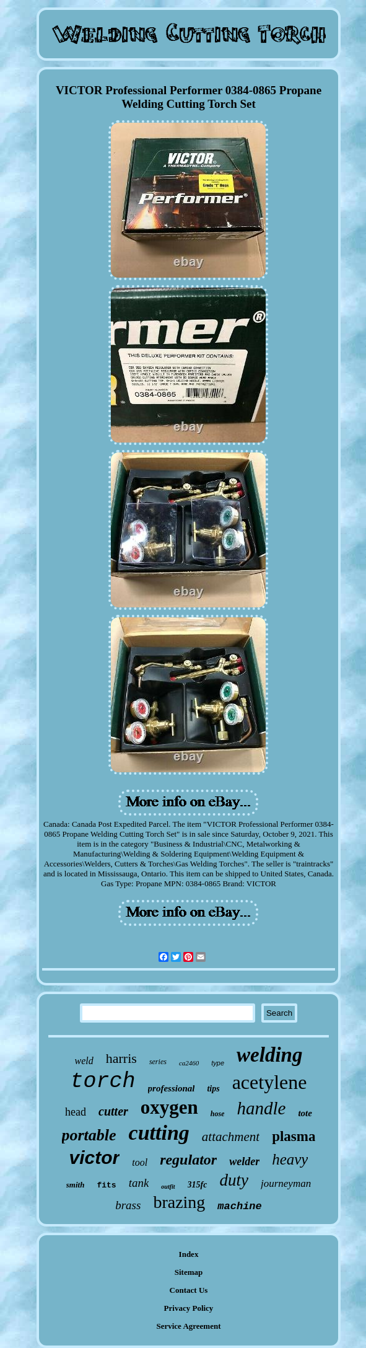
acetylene (269, 1082)
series (158, 1061)
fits (106, 1185)
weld (84, 1060)
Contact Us (189, 1290)
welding (269, 1055)
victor (94, 1157)
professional (171, 1088)
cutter (113, 1111)
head (75, 1112)
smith (75, 1184)
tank (139, 1182)
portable (89, 1135)
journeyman (286, 1183)
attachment (230, 1136)
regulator (188, 1160)
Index (189, 1254)
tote (305, 1113)
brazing (179, 1202)
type (217, 1063)
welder (244, 1161)
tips (213, 1088)
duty (233, 1180)
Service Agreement (188, 1326)
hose (218, 1113)
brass (128, 1205)
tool (139, 1162)
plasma (293, 1136)
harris (121, 1058)
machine (239, 1206)
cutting (159, 1132)
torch (103, 1081)
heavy (290, 1159)
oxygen (169, 1107)
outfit (168, 1186)
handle (261, 1108)
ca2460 (189, 1063)
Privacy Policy (189, 1308)
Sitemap (189, 1272)
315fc (197, 1184)
